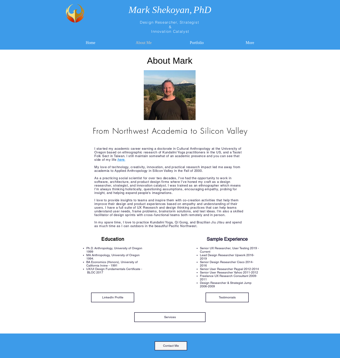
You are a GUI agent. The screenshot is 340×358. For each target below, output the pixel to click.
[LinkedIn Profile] (112, 297)
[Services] (170, 317)
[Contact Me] (171, 345)
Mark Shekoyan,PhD (170, 9)
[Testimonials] (227, 297)
